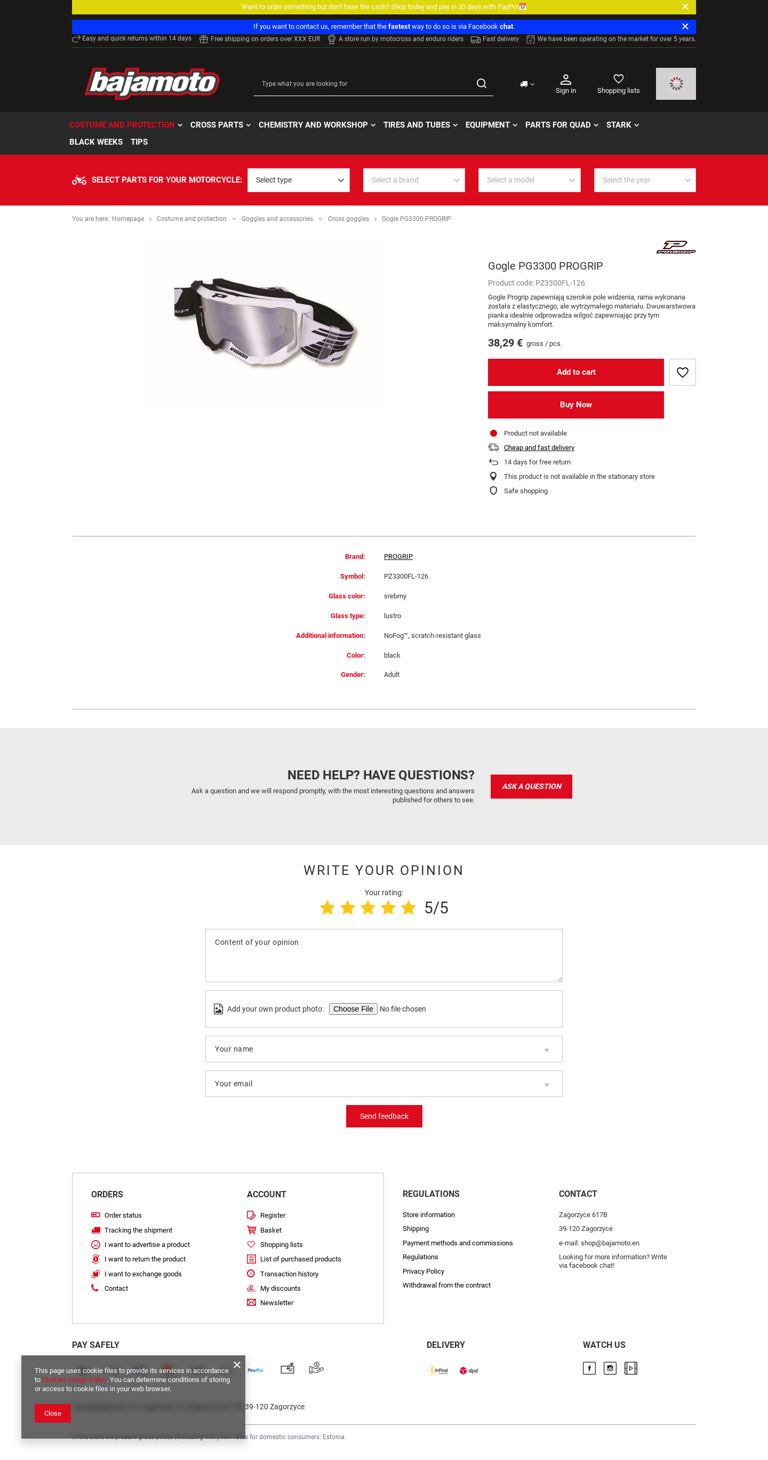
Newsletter (276, 1303)
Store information (429, 1215)
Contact (116, 1288)
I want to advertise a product (147, 1245)
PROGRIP (398, 557)
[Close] (685, 7)
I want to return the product (145, 1259)
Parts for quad (558, 125)
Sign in (566, 83)
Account (266, 1194)
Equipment (488, 125)
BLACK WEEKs (96, 142)
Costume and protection (122, 125)
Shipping (416, 1229)
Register (272, 1215)
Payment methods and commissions (458, 1243)
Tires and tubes (416, 125)
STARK (618, 125)
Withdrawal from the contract (447, 1285)
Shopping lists (618, 90)
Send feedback (384, 1116)
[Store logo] (152, 83)
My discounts (280, 1288)
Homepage (128, 219)
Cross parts (216, 125)
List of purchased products (300, 1259)
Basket (271, 1230)
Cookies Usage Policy (74, 1380)
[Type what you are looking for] (373, 84)
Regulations (420, 1257)
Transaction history (289, 1274)
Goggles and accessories (277, 219)
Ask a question (531, 786)
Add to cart (576, 372)
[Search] (481, 84)
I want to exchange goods (143, 1274)
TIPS (139, 142)
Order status (123, 1215)
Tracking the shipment (138, 1230)
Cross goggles (348, 219)
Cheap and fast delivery (539, 448)
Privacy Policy (423, 1271)
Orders (107, 1194)
